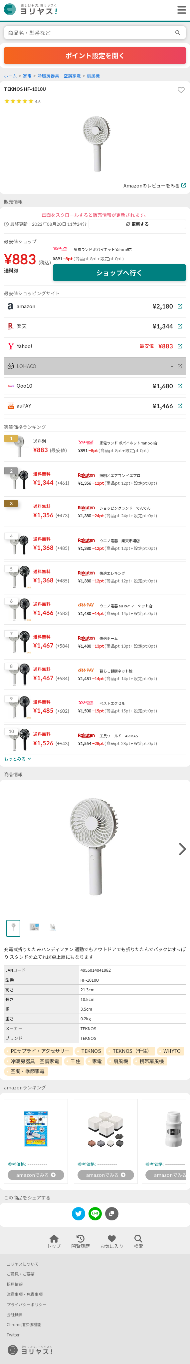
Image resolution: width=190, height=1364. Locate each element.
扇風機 (93, 75)
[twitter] (78, 1215)
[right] (181, 849)
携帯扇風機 (151, 1061)
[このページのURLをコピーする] (111, 1213)
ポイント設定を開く (95, 56)
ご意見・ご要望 (21, 1274)
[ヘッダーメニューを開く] (180, 10)
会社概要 (15, 1314)
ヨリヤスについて (23, 1264)
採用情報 (15, 1284)
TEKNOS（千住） (132, 1051)
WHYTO (172, 1051)
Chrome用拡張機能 (24, 1324)
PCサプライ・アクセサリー (40, 1051)
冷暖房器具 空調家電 (59, 75)
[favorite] (181, 90)
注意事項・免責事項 (25, 1294)
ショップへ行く (119, 273)
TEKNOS (91, 1051)
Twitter (13, 1334)
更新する (137, 224)
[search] (178, 32)
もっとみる (17, 759)
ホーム (10, 75)
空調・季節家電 (28, 1071)
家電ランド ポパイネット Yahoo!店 (103, 249)
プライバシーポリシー (27, 1304)
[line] (95, 1215)
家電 (27, 75)
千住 (75, 1061)
